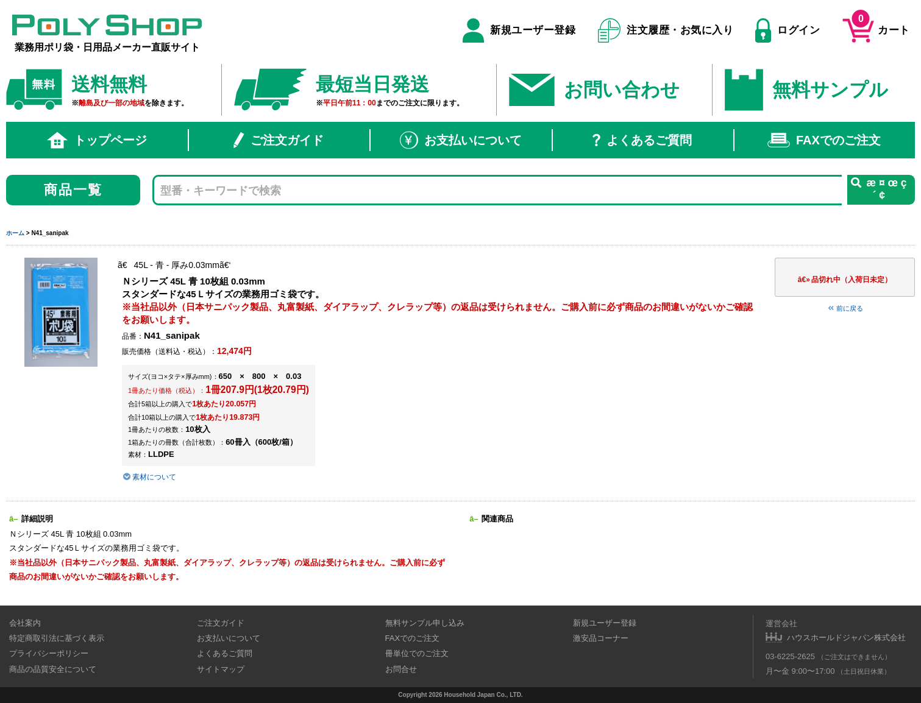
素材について (149, 477)
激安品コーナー (600, 638)
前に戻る (845, 308)
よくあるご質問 (642, 140)
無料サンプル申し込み (424, 622)
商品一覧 (73, 189)
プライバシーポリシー (48, 653)
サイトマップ (220, 669)
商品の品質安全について (52, 669)
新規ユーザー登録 (519, 30)
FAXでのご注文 (824, 140)
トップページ (97, 140)
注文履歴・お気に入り (666, 30)
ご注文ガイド (278, 140)
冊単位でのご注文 (417, 653)
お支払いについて (461, 140)
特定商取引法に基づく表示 (56, 638)
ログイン (787, 30)
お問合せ (401, 669)
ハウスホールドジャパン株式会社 (846, 637)
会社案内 (25, 622)
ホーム (15, 233)
